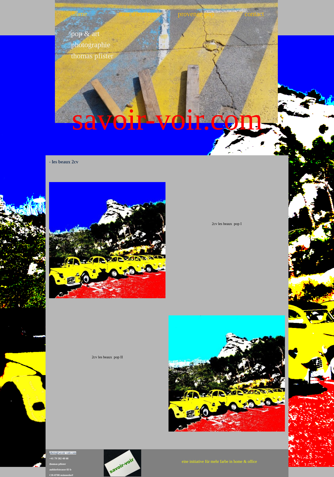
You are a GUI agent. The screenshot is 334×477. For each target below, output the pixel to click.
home (79, 14)
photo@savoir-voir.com (62, 452)
